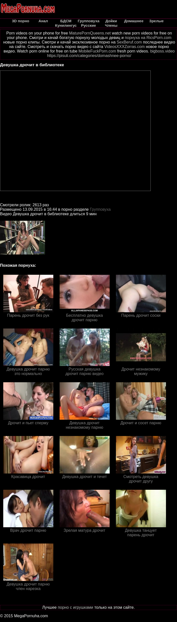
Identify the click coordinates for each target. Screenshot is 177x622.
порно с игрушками (75, 607)
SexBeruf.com (129, 42)
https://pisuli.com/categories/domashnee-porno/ (89, 56)
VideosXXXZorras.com (124, 46)
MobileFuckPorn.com (97, 51)
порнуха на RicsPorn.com (148, 38)
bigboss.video (162, 51)
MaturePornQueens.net (90, 33)
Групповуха (100, 209)
